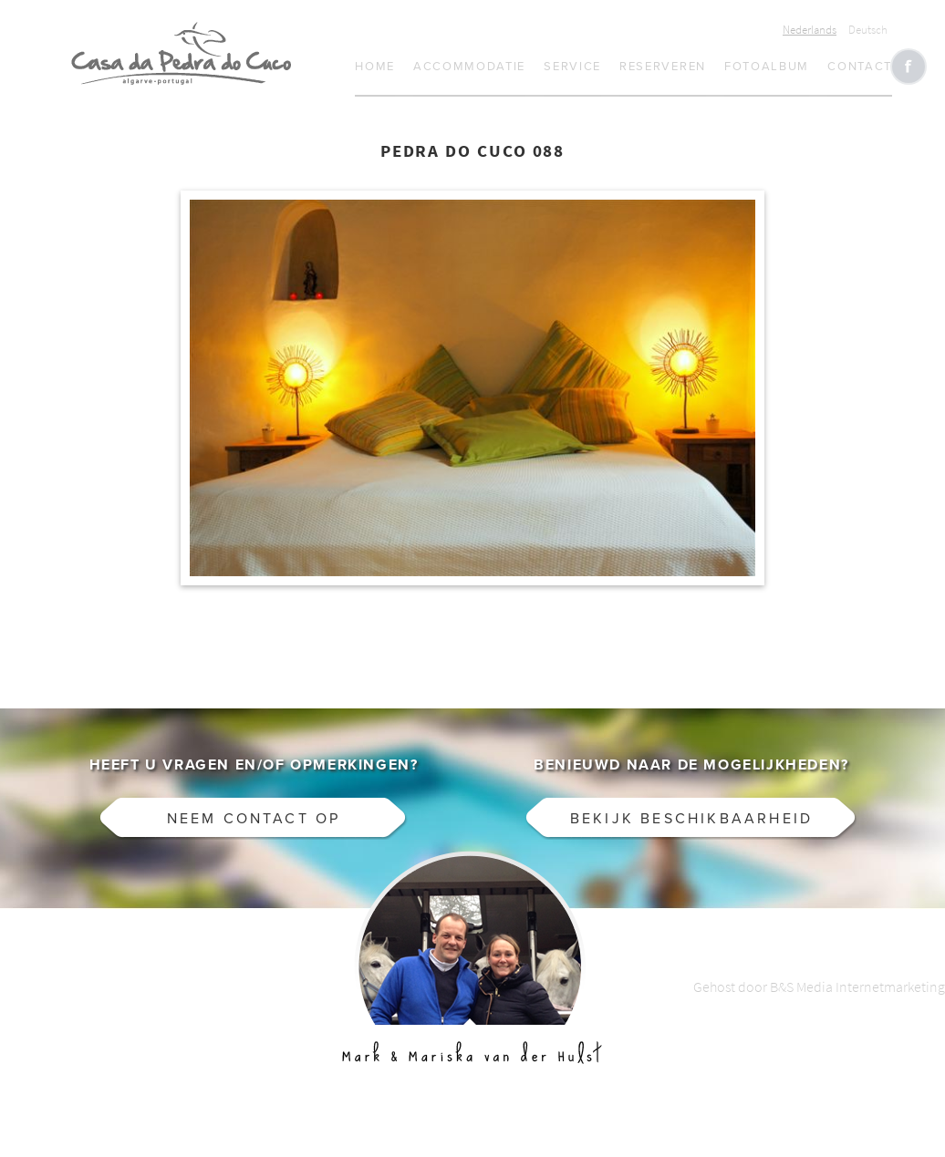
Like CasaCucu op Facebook (908, 66)
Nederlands (809, 29)
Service (572, 66)
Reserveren (662, 66)
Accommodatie (469, 66)
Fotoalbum (766, 66)
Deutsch (868, 29)
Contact (859, 66)
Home (375, 66)
